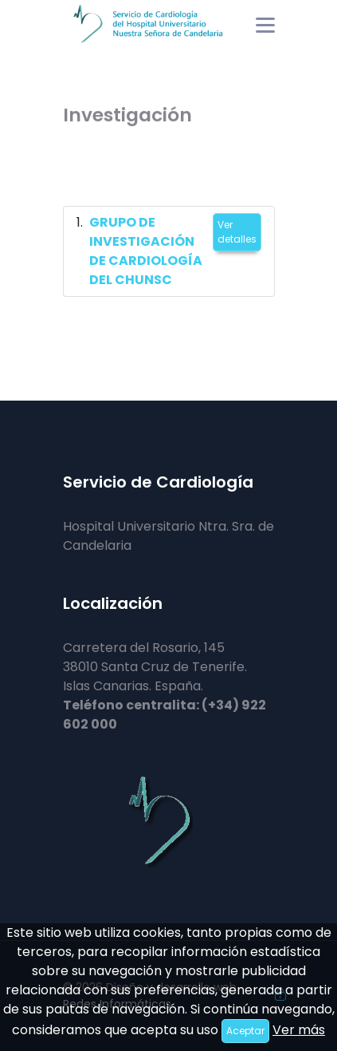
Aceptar (245, 1030)
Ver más (298, 1030)
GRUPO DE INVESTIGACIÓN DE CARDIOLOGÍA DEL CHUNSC (145, 251)
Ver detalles (237, 232)
